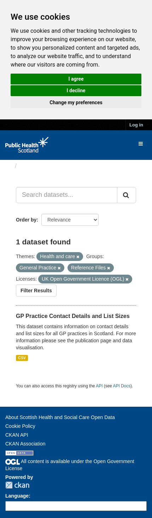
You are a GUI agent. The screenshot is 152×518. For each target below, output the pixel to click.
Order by (26, 220)
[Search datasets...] (66, 195)
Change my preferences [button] (75, 102)
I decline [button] (75, 90)
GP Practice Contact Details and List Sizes (73, 316)
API (99, 385)
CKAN (17, 485)
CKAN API (16, 435)
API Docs (122, 385)
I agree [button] (75, 79)
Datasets (33, 165)
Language (17, 496)
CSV (22, 358)
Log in (136, 124)
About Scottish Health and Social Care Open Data (60, 417)
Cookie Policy (20, 426)
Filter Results (36, 290)
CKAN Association (25, 444)
